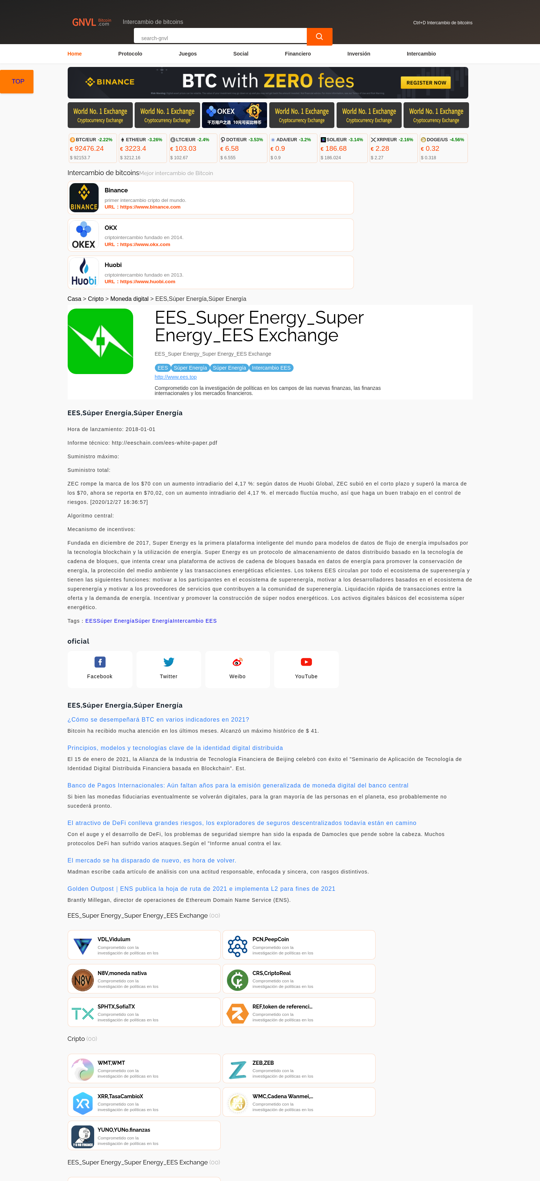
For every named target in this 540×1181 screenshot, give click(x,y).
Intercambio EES (195, 550)
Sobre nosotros (227, 1137)
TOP (18, 81)
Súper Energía (116, 550)
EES (91, 550)
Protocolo (130, 53)
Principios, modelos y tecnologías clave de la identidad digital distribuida (175, 677)
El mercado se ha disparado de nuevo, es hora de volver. (152, 790)
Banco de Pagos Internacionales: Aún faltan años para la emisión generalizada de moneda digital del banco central (238, 715)
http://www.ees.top (176, 306)
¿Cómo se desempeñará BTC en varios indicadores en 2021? (158, 649)
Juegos (188, 53)
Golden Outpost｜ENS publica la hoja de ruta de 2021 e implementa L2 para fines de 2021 (202, 818)
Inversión (359, 53)
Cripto (96, 228)
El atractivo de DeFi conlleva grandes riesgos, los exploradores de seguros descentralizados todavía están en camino (242, 752)
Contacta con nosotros (169, 1137)
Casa (74, 228)
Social (240, 53)
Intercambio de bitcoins (202, 1172)
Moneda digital (129, 228)
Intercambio (421, 53)
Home (75, 53)
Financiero (298, 53)
